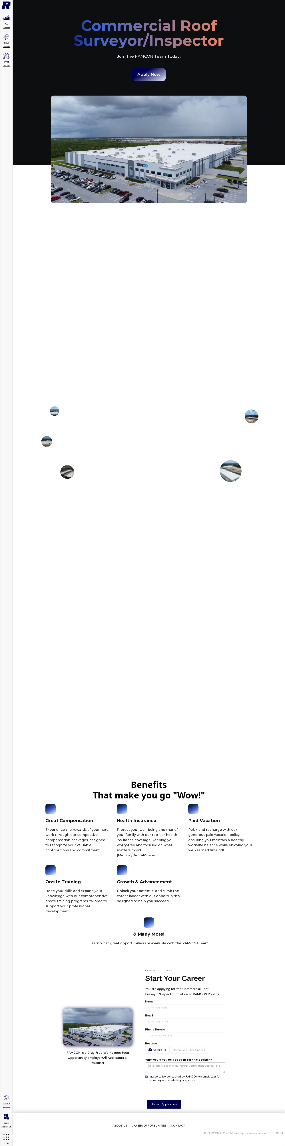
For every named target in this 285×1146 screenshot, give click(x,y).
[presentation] (172, 1090)
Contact (178, 1125)
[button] (157, 1050)
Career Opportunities (149, 1125)
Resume (151, 1043)
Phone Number (156, 1029)
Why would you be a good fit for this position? (178, 1060)
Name (149, 1001)
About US (120, 1125)
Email (149, 1015)
